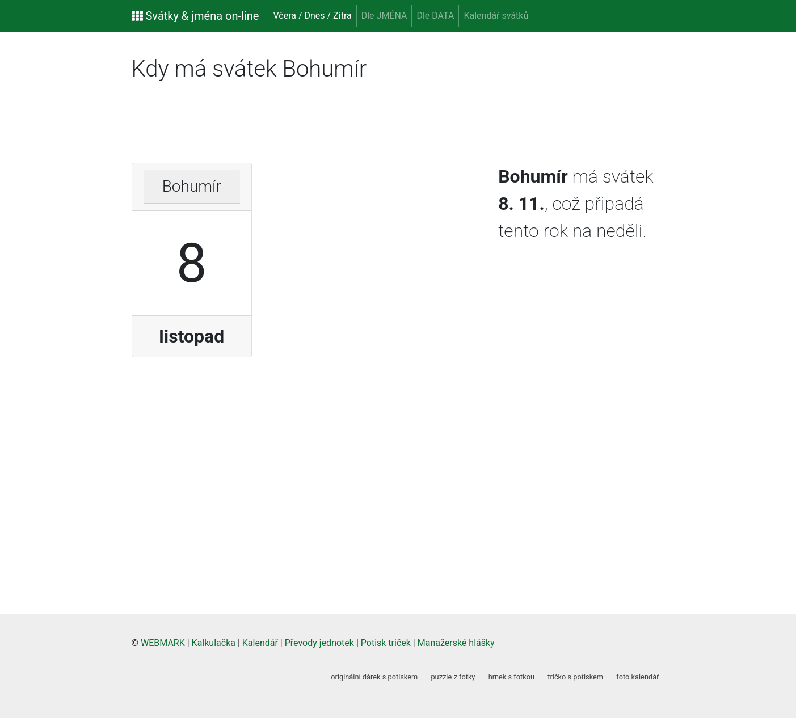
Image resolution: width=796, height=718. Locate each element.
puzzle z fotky (453, 677)
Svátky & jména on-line (195, 16)
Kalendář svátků (496, 15)
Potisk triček (386, 642)
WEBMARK (163, 642)
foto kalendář (637, 677)
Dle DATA (435, 15)
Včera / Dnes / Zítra (312, 15)
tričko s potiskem (575, 677)
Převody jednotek (319, 642)
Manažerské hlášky (456, 642)
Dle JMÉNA (384, 15)
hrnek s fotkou (511, 677)
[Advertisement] (51, 210)
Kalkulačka (213, 642)
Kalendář (260, 642)
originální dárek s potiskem (374, 677)
